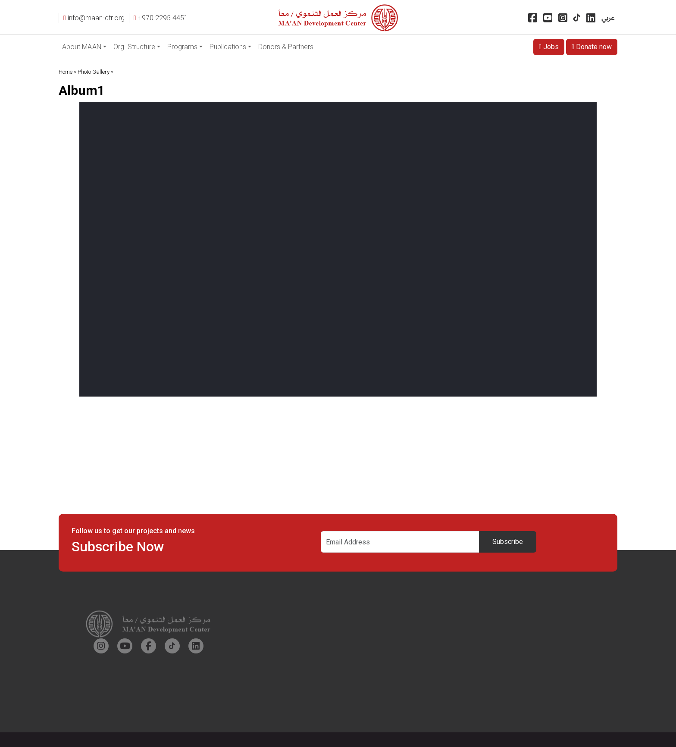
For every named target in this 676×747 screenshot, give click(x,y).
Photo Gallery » (95, 72)
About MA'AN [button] (81, 47)
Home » (67, 72)
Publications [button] (228, 47)
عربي (607, 18)
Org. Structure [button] (134, 47)
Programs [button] (182, 47)
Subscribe (507, 542)
